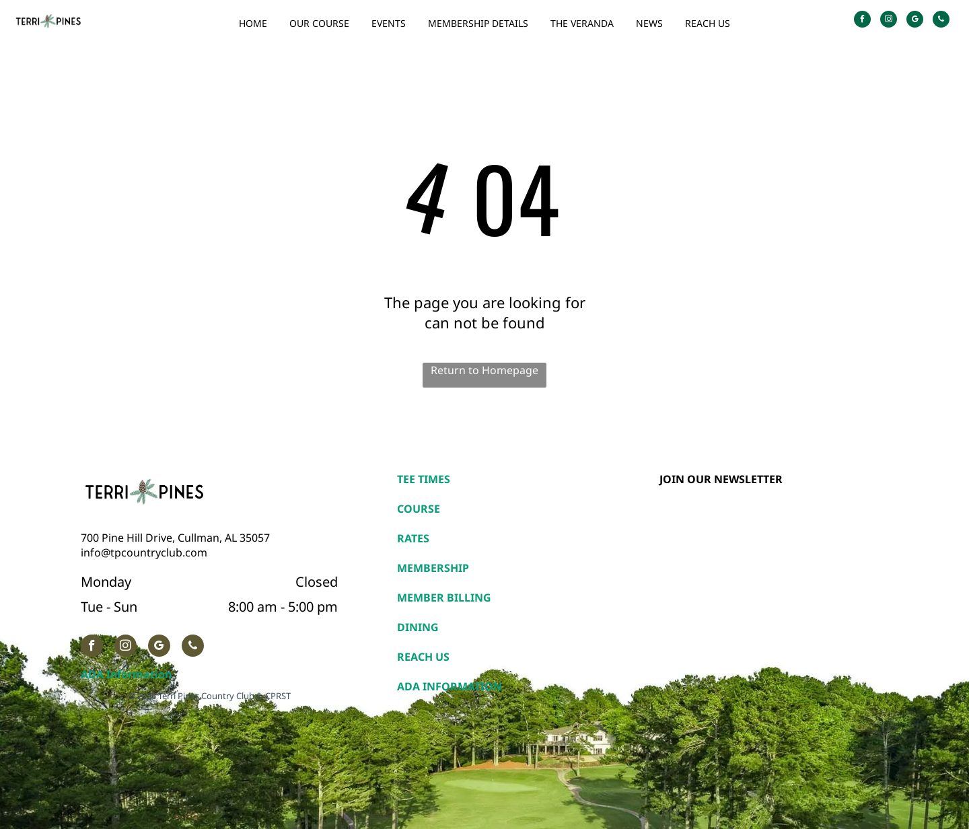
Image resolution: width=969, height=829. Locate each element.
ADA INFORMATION (449, 686)
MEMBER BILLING (444, 597)
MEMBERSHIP (433, 568)
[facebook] (862, 21)
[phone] (941, 21)
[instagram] (888, 21)
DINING (418, 627)
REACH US (423, 656)
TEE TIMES (423, 479)
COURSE (418, 508)
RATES (413, 538)
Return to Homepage (484, 370)
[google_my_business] (914, 21)
